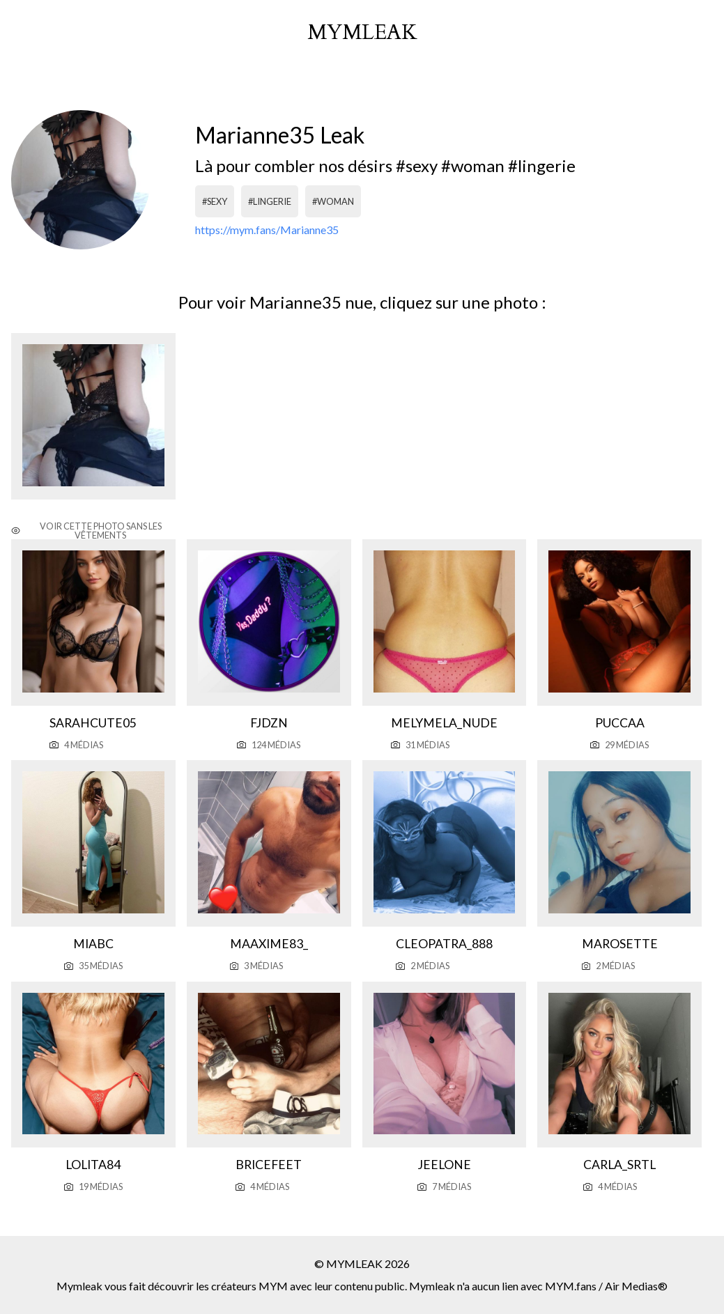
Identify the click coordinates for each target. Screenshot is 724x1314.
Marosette (620, 943)
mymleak (362, 32)
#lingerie (269, 201)
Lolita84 (93, 1164)
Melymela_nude (444, 723)
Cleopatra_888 (444, 943)
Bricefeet (269, 1164)
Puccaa (620, 723)
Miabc (93, 943)
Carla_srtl (619, 1164)
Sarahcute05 (93, 723)
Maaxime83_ (269, 943)
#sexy (214, 201)
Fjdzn (269, 723)
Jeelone (444, 1164)
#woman (333, 201)
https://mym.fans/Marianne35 (267, 229)
